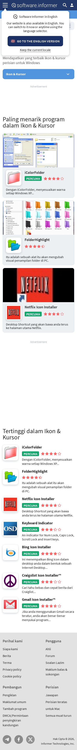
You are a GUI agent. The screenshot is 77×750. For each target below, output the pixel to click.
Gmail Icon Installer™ (38, 599)
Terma (7, 663)
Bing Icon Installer (36, 547)
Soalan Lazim (55, 663)
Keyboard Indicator (37, 523)
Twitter (30, 739)
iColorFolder (35, 172)
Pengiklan (9, 695)
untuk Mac (53, 709)
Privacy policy (12, 669)
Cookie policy (12, 676)
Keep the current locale (35, 50)
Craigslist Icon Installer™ (41, 575)
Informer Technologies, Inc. (57, 743)
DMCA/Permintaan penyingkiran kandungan (15, 720)
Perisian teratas (56, 702)
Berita (7, 656)
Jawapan (52, 695)
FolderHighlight (37, 239)
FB (18, 739)
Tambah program (15, 709)
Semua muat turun (58, 715)
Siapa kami (10, 649)
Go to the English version (38, 41)
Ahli (48, 649)
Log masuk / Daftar (71, 5)
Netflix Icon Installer (41, 307)
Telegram (7, 739)
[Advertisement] (38, 101)
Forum (50, 656)
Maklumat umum (14, 702)
